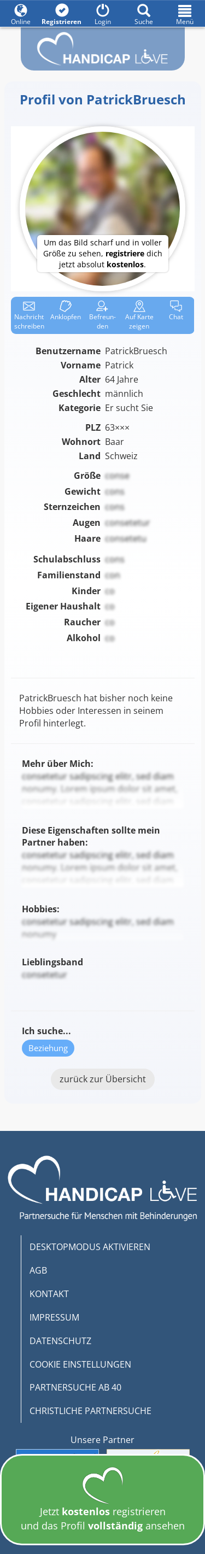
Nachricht (29, 315)
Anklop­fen (65, 310)
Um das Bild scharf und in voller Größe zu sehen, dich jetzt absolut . (102, 253)
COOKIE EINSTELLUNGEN (80, 1364)
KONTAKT (49, 1294)
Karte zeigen (139, 315)
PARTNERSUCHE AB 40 (75, 1387)
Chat (176, 310)
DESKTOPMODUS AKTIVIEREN (90, 1247)
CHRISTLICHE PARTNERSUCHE (90, 1411)
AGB (38, 1270)
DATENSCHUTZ (60, 1341)
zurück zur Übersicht (103, 1079)
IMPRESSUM (54, 1317)
